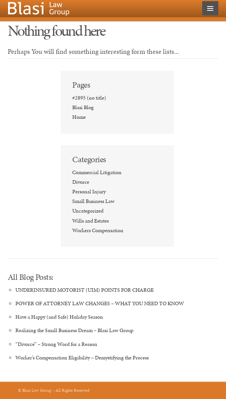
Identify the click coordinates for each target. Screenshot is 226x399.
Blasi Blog (83, 107)
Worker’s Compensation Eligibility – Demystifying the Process (82, 357)
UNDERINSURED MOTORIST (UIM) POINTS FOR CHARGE (84, 290)
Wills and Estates (90, 220)
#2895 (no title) (89, 97)
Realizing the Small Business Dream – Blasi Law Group (74, 330)
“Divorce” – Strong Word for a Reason (56, 344)
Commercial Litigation (96, 172)
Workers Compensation (97, 230)
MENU (210, 8)
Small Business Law (93, 201)
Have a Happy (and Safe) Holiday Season (59, 317)
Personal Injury (89, 191)
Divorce (80, 182)
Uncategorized (87, 210)
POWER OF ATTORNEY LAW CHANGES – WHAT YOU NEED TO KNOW (99, 303)
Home (79, 117)
